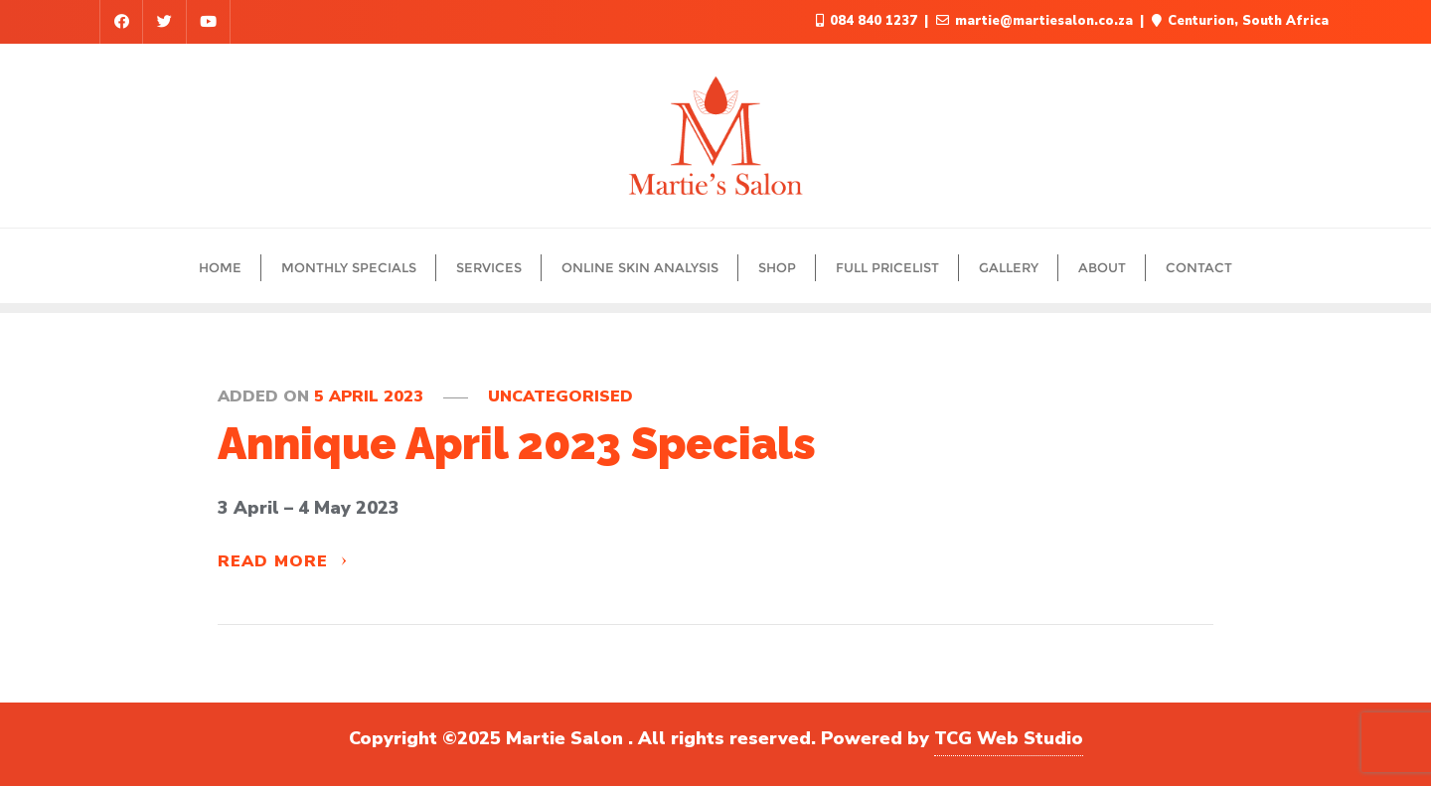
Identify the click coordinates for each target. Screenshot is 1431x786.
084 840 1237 (868, 21)
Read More (283, 561)
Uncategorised (560, 396)
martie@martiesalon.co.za (1036, 21)
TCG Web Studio (1008, 738)
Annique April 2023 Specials (517, 443)
